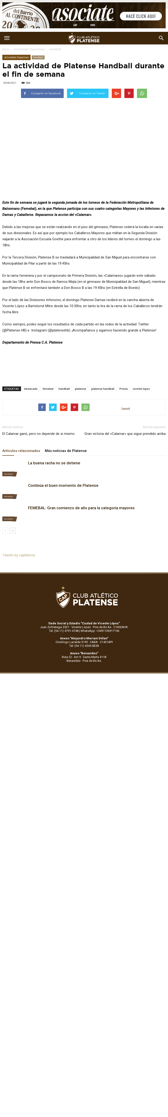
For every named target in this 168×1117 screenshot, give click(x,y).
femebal (48, 388)
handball (64, 388)
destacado (31, 388)
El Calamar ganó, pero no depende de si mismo (38, 434)
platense (80, 388)
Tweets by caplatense (18, 555)
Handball (55, 49)
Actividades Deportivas (29, 49)
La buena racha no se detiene (54, 463)
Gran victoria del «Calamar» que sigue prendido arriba (125, 434)
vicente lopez (141, 388)
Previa (123, 388)
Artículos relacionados (21, 451)
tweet (126, 408)
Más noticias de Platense (66, 451)
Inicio (5, 49)
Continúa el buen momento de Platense (63, 485)
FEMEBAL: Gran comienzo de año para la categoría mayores (81, 508)
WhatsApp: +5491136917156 (99, 631)
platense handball (102, 388)
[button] (161, 38)
